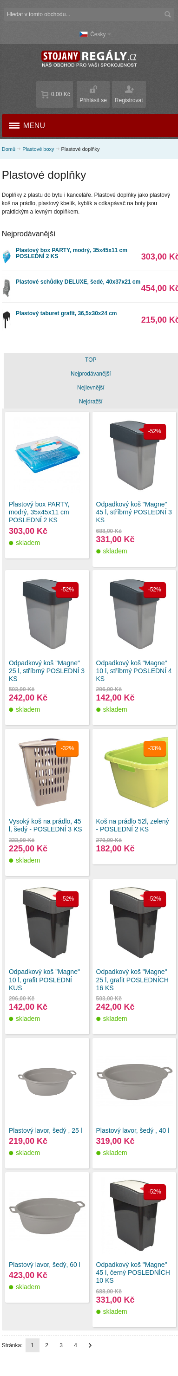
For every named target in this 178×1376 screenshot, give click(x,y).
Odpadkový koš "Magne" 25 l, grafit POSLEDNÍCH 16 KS (132, 979)
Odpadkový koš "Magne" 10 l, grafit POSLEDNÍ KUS (44, 979)
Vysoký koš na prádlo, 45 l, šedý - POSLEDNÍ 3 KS (45, 825)
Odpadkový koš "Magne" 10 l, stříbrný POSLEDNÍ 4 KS (134, 670)
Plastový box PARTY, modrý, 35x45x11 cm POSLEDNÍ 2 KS (71, 253)
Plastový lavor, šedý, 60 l (44, 1264)
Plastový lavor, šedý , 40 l (133, 1130)
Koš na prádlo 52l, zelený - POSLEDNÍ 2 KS (132, 825)
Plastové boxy (38, 149)
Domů (8, 149)
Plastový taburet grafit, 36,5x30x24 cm (66, 313)
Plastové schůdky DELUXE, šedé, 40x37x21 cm (78, 282)
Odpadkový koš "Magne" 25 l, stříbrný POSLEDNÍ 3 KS (47, 670)
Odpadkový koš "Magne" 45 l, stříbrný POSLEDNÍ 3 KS (134, 512)
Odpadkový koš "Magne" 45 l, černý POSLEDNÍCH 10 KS (133, 1272)
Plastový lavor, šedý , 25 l (45, 1130)
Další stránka (90, 1345)
